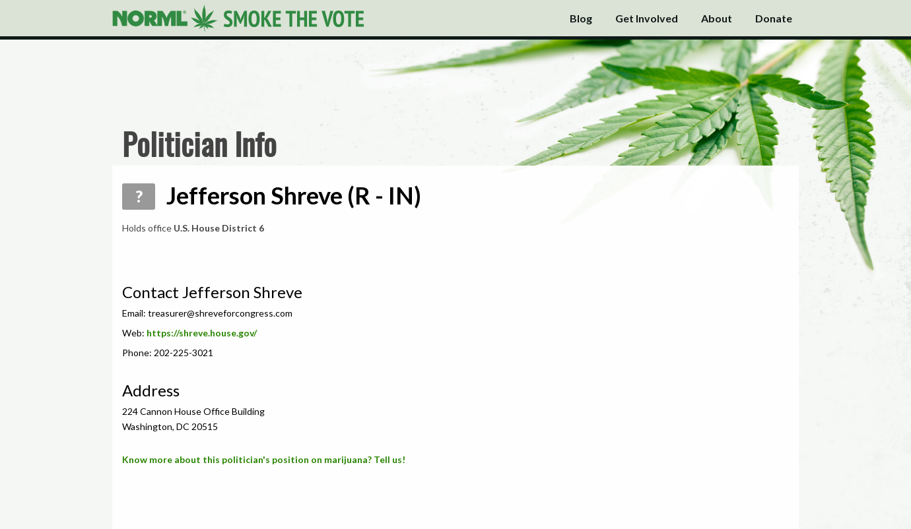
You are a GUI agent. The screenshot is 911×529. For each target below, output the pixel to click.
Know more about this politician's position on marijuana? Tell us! (263, 459)
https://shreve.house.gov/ (202, 332)
